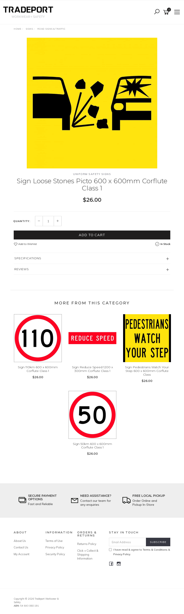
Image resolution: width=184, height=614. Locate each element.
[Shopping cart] (166, 12)
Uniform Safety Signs (92, 174)
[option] (92, 103)
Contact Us (21, 547)
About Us (20, 541)
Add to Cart (92, 235)
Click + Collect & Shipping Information (87, 554)
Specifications (27, 258)
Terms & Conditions (155, 549)
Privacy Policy (54, 547)
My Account (21, 554)
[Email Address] (127, 542)
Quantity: (21, 221)
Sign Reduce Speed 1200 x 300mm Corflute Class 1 (92, 369)
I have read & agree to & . (139, 552)
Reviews (21, 269)
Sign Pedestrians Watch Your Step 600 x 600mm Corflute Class (147, 371)
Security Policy (55, 554)
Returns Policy (86, 544)
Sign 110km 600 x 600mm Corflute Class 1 (38, 369)
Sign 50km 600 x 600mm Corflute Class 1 (92, 445)
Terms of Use (54, 541)
